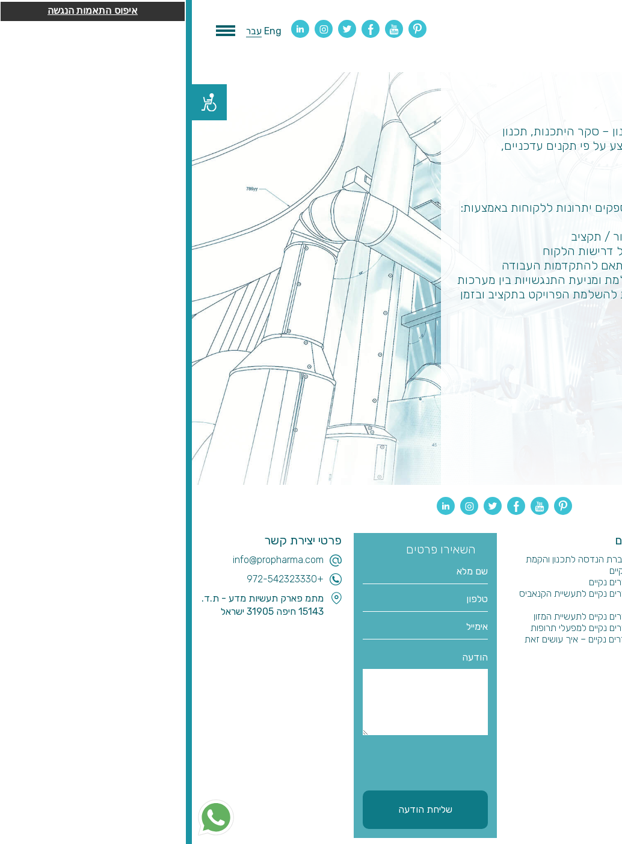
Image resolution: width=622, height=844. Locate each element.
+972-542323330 (93, 579)
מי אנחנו (601, 582)
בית (609, 559)
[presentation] (210, 761)
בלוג (608, 593)
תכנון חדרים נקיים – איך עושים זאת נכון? (397, 644)
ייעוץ (608, 616)
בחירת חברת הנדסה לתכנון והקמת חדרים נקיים (397, 564)
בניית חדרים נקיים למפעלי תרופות (400, 627)
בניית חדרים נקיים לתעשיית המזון (401, 616)
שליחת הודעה (233, 809)
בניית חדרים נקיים (429, 582)
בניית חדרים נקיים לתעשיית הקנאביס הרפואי (394, 599)
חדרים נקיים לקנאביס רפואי (566, 605)
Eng (81, 31)
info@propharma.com (86, 559)
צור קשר (600, 662)
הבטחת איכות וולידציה (575, 639)
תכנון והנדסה (591, 570)
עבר (62, 31)
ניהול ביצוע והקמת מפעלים (568, 627)
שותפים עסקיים (588, 650)
